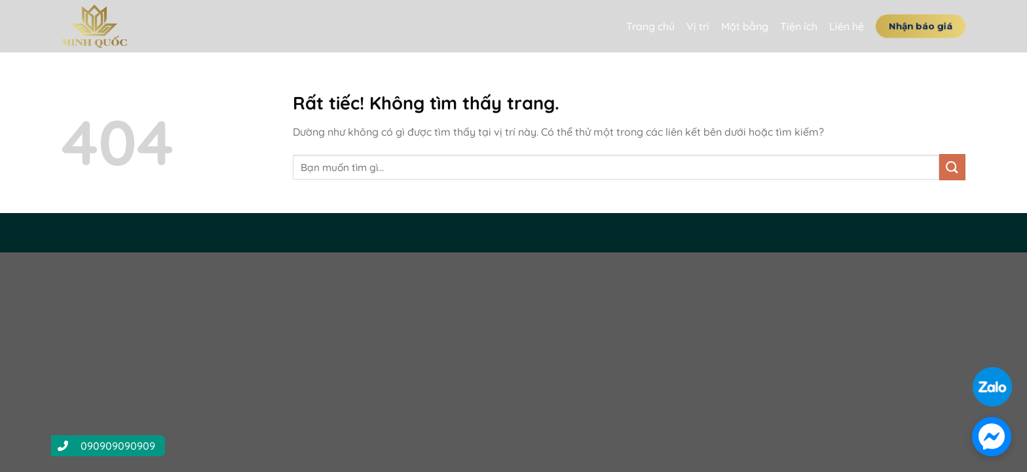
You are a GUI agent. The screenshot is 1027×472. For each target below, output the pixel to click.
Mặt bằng (744, 26)
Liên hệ (846, 26)
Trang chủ (650, 26)
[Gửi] (952, 167)
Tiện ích (798, 26)
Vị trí (697, 26)
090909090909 (118, 445)
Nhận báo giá (920, 25)
